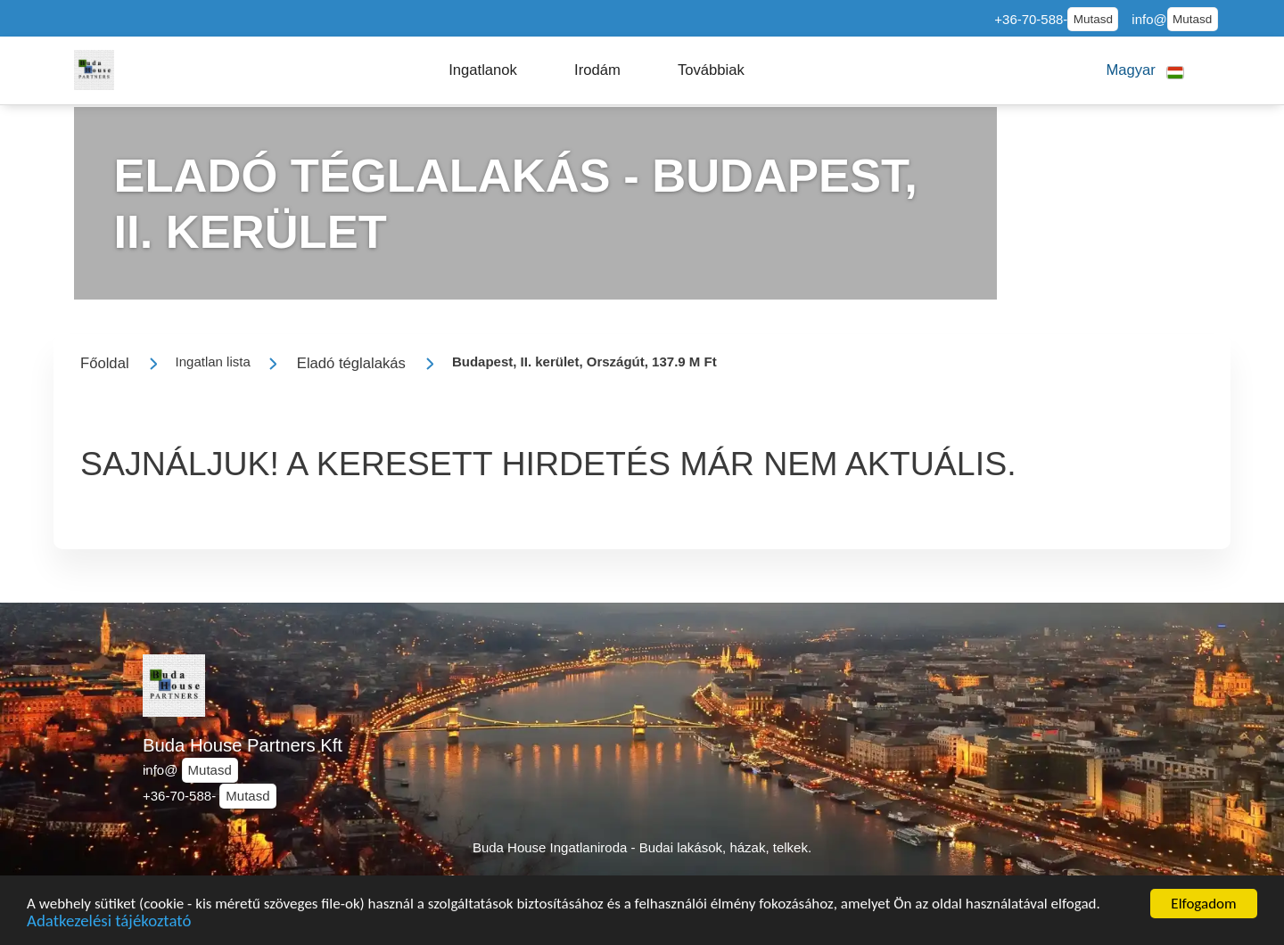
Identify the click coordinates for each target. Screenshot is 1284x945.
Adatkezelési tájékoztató (109, 926)
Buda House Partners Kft (242, 745)
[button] (483, 70)
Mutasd (1093, 19)
